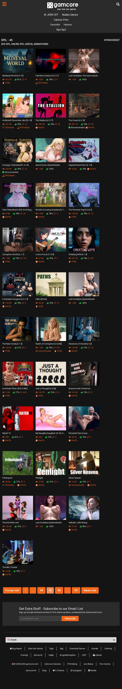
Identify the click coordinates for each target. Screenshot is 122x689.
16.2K (73, 482)
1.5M (39, 348)
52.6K (73, 169)
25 (24, 169)
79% (16, 259)
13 (24, 124)
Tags (51, 656)
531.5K (73, 259)
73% (51, 393)
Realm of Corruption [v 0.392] (49, 344)
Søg (61, 656)
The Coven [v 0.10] (77, 120)
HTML (6, 83)
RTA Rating (72, 672)
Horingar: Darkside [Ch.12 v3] (15, 165)
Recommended (77, 128)
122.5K (6, 303)
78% (49, 80)
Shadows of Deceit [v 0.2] (80, 344)
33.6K (40, 482)
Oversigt (24, 663)
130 (23, 259)
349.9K (40, 124)
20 (22, 214)
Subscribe (75, 626)
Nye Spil (61, 29)
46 (69, 590)
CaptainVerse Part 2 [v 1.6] (80, 165)
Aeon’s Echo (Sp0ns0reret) (48, 165)
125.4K (73, 348)
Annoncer (38, 663)
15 (90, 348)
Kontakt (95, 656)
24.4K (6, 571)
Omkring (108, 656)
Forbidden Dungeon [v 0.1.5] (15, 299)
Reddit (92, 678)
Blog (44, 678)
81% (18, 80)
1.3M (6, 393)
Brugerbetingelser (68, 663)
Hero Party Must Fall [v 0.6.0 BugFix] (17, 210)
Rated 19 (6, 433)
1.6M (72, 80)
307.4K (6, 124)
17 (56, 214)
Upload (97, 663)
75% (84, 393)
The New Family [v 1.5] (12, 344)
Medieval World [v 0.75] (12, 76)
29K (5, 437)
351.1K (73, 124)
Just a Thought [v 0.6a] (46, 389)
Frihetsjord (7, 478)
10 (56, 303)
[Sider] (4, 4)
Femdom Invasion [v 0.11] (47, 76)
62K (39, 437)
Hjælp (51, 663)
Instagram (76, 678)
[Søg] (118, 4)
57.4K (73, 527)
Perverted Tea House (78, 433)
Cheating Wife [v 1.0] (78, 255)
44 (50, 590)
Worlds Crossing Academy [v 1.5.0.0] (51, 210)
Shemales (8, 128)
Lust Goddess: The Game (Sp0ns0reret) (84, 76)
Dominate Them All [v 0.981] (14, 389)
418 (23, 393)
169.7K (40, 393)
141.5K (73, 393)
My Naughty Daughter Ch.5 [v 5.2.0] (51, 433)
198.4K (73, 214)
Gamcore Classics (53, 672)
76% (48, 437)
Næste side (51, 597)
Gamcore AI (31, 678)
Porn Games (105, 672)
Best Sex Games (35, 656)
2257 (84, 663)
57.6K (40, 259)
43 (90, 124)
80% (83, 527)
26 (57, 124)
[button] (61, 647)
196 (57, 348)
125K (39, 214)
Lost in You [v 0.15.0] (45, 255)
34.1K (73, 437)
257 (88, 590)
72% (84, 348)
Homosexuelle (43, 351)
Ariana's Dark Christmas (79, 389)
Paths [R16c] (41, 299)
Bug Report (16, 656)
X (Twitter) (58, 678)
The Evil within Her (10, 523)
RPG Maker (42, 83)
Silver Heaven (75, 478)
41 (24, 80)
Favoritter (54, 24)
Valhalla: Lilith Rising (78, 523)
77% (16, 393)
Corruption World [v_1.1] (13, 255)
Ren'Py (40, 128)
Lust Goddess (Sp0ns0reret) (82, 299)
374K (6, 214)
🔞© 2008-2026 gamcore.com (25, 672)
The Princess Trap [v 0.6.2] (80, 210)
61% (18, 348)
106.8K (6, 527)
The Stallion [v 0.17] (44, 120)
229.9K (6, 169)
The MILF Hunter (9, 567)
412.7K (6, 80)
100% (83, 80)
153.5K (6, 348)
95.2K (40, 303)
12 (90, 214)
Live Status (88, 672)
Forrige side (19, 590)
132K (39, 80)
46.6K (6, 482)
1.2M (6, 259)
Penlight (39, 478)
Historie (68, 24)
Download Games (77, 656)
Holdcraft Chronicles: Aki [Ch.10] (17, 120)
